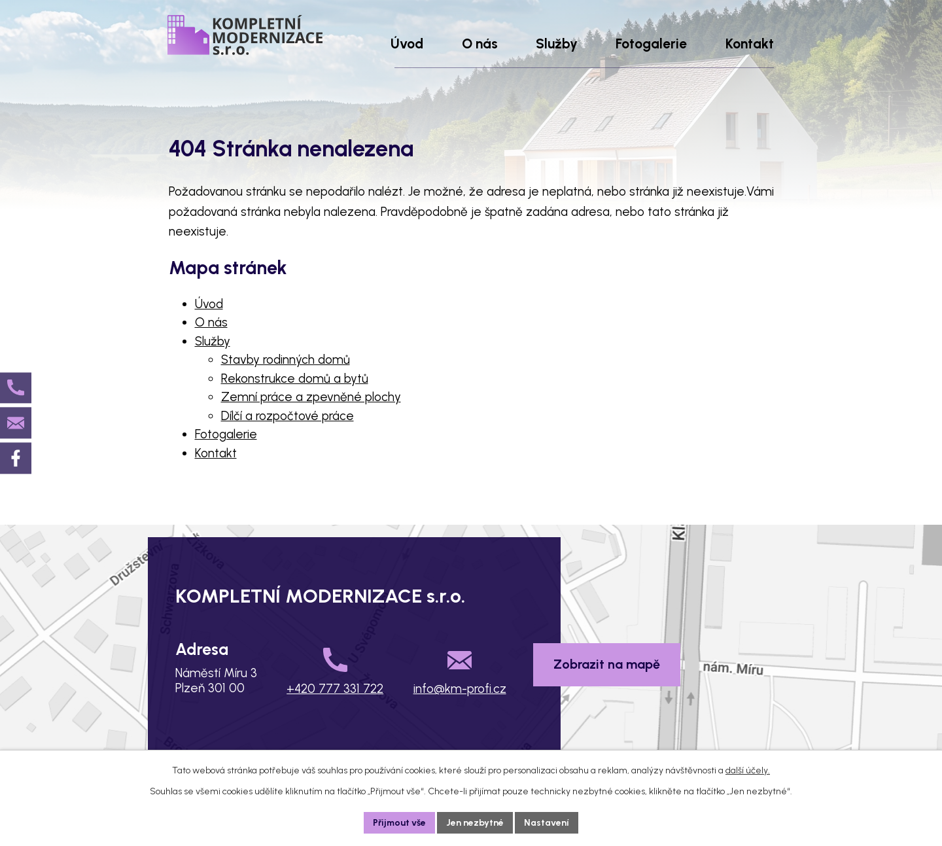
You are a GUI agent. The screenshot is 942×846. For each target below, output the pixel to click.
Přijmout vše (400, 822)
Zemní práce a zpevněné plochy (311, 396)
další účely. (747, 770)
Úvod (209, 303)
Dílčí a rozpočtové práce (287, 415)
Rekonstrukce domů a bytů (294, 378)
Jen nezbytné (475, 822)
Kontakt (216, 453)
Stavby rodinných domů (285, 359)
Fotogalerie (226, 434)
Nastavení (547, 822)
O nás (211, 322)
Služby (212, 341)
